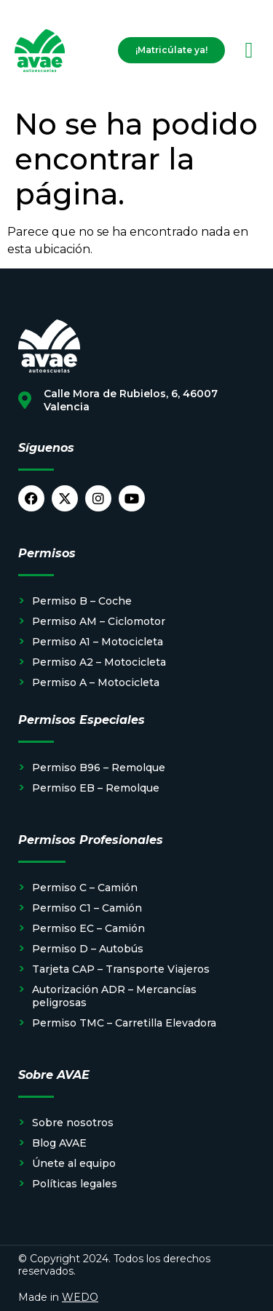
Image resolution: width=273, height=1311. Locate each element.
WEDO (80, 1297)
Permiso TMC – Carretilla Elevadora (124, 1022)
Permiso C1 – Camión (87, 907)
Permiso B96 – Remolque (98, 767)
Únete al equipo (74, 1163)
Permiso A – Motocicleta (95, 682)
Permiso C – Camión (85, 887)
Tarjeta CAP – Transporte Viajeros (121, 969)
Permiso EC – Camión (88, 928)
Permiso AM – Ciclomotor (98, 621)
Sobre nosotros (73, 1122)
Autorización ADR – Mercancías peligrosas (114, 996)
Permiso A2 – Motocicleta (99, 662)
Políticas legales (74, 1183)
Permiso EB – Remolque (95, 787)
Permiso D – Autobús (87, 948)
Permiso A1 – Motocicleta (97, 641)
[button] (249, 50)
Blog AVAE (59, 1142)
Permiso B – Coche (82, 600)
